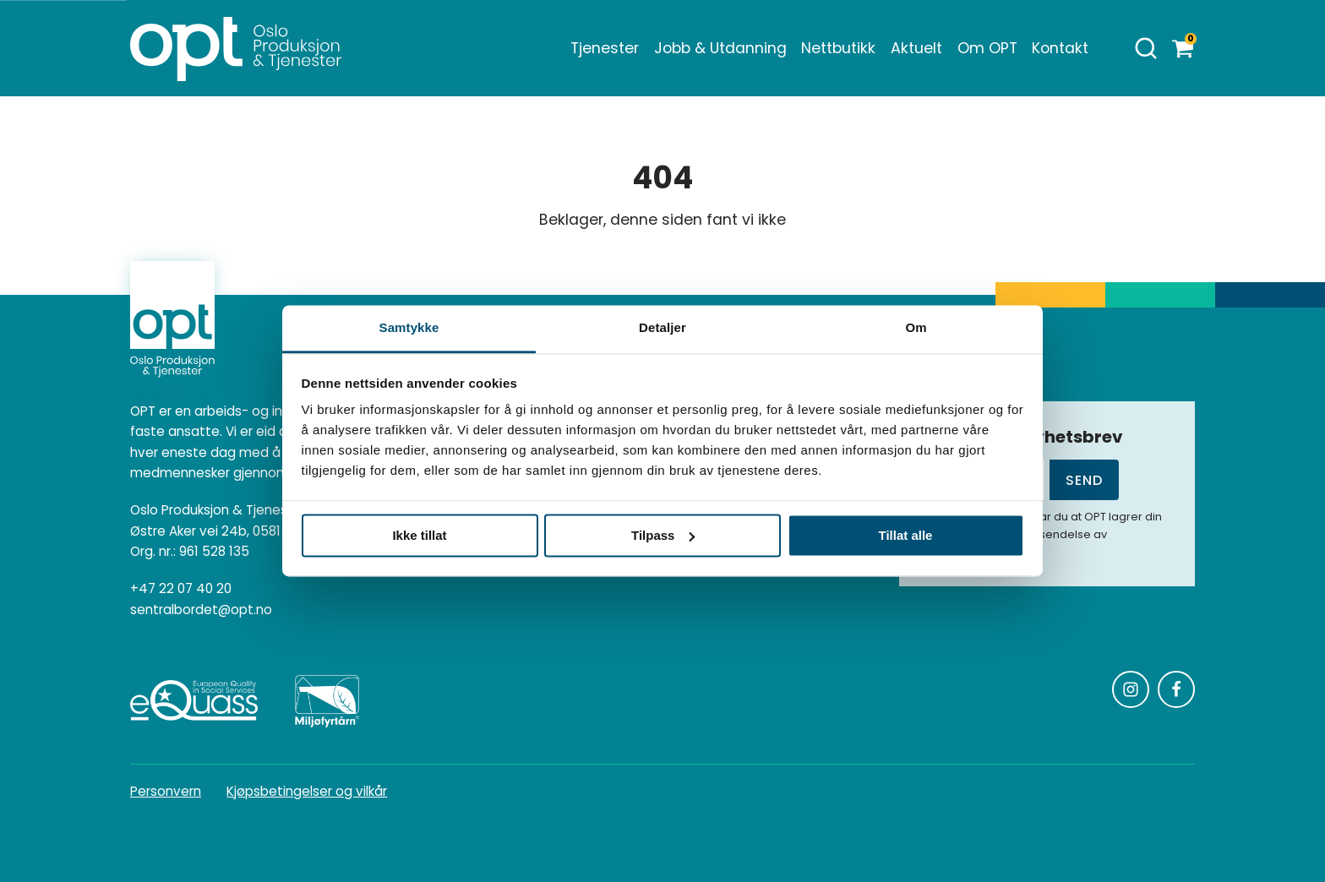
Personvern (165, 791)
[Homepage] (235, 48)
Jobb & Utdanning (720, 48)
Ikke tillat (419, 535)
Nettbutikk (838, 48)
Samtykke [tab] (409, 327)
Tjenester (604, 48)
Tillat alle (906, 535)
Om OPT (987, 48)
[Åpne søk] (1145, 48)
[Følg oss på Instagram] (1130, 689)
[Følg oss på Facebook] (1176, 689)
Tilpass (663, 535)
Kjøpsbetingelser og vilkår (306, 791)
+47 (181, 589)
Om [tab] (915, 327)
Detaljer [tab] (662, 327)
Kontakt (1060, 48)
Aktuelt (916, 48)
